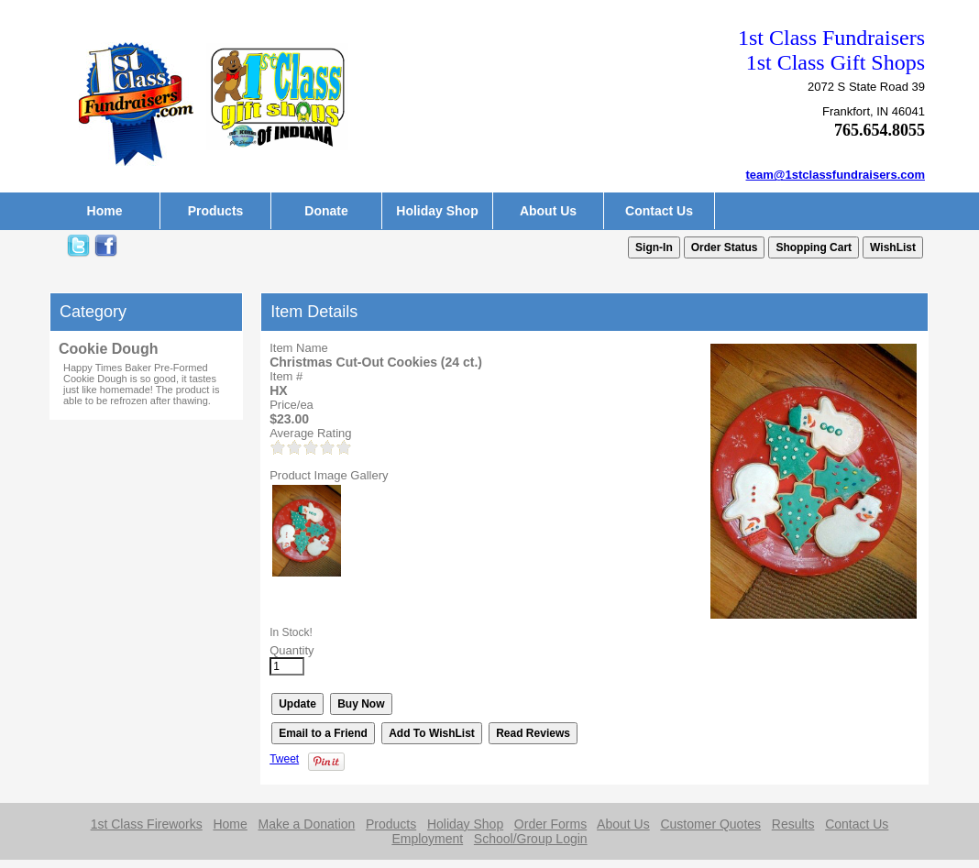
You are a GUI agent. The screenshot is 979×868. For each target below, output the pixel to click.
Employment (427, 838)
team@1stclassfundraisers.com (836, 174)
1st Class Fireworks (147, 824)
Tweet (284, 759)
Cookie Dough (108, 349)
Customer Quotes (710, 824)
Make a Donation (306, 824)
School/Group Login (531, 838)
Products (216, 210)
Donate (325, 210)
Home (105, 210)
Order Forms (550, 824)
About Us (548, 210)
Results (793, 824)
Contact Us (659, 210)
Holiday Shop (437, 210)
